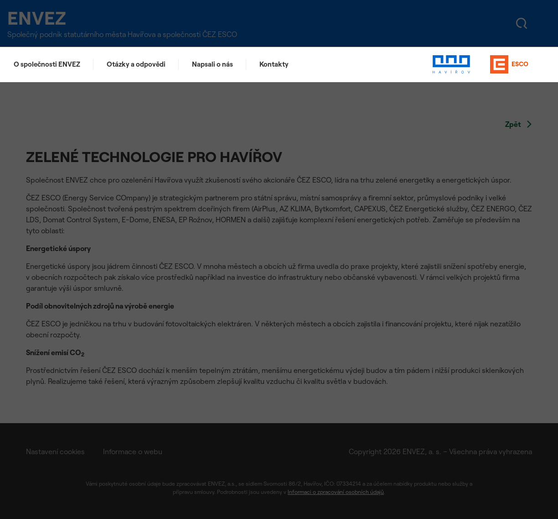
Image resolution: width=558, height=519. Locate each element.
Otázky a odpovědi (136, 64)
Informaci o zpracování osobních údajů (336, 491)
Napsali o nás (212, 64)
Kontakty (274, 64)
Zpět (518, 124)
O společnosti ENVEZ (47, 64)
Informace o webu (132, 451)
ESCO (509, 64)
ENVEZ (43, 18)
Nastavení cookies (55, 451)
